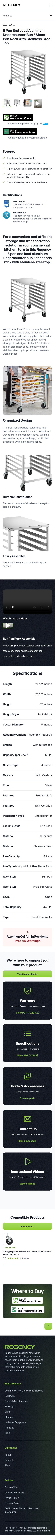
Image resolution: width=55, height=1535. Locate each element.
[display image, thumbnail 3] (27, 103)
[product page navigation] (27, 15)
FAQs (7, 1465)
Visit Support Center (27, 974)
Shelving (9, 1406)
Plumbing (9, 1427)
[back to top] (48, 1326)
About (8, 1455)
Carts (7, 1412)
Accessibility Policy (14, 1492)
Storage (9, 1417)
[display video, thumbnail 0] (8, 625)
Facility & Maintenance (16, 1401)
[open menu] (51, 5)
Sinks (7, 1433)
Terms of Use (11, 1487)
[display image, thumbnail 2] (17, 103)
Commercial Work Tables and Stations (24, 1390)
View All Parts (28, 1226)
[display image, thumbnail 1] (7, 103)
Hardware (10, 1396)
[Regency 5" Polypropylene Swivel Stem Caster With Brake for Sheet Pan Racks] (27, 1249)
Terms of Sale (12, 1503)
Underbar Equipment (15, 1422)
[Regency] (11, 5)
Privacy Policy (12, 1498)
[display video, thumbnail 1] (38, 103)
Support (9, 1460)
